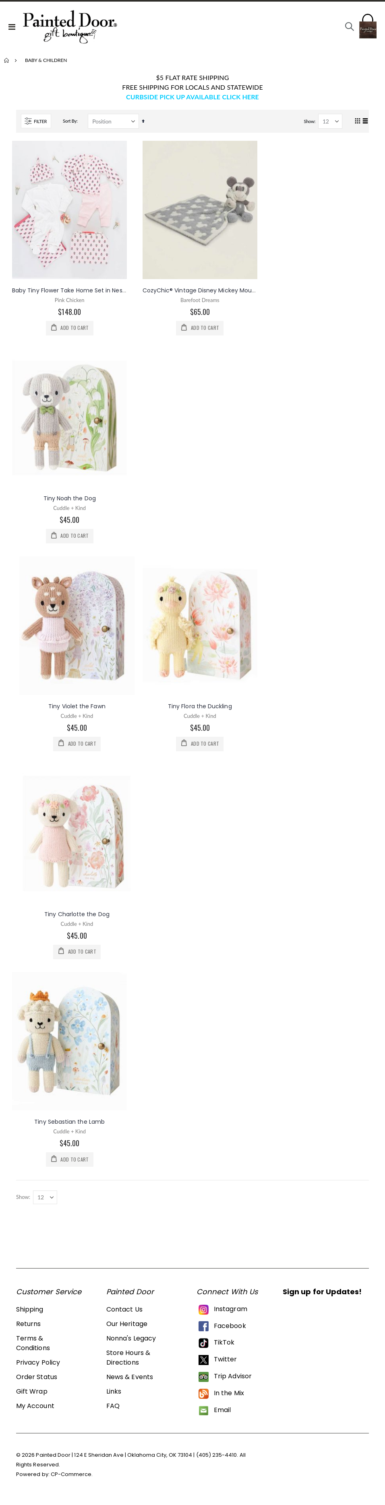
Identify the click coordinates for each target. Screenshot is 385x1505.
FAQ (113, 1410)
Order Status (36, 1381)
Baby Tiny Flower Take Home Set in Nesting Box (78, 290)
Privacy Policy (38, 1367)
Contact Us (124, 1314)
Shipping (29, 1314)
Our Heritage (126, 1328)
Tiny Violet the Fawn (76, 708)
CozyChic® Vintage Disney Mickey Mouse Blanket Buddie (222, 290)
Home (7, 60)
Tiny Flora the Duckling (200, 708)
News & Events (129, 1381)
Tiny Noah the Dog (69, 499)
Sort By (70, 120)
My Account (35, 1410)
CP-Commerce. (72, 1479)
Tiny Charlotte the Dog (77, 917)
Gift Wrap (32, 1396)
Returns (28, 1328)
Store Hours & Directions (128, 1362)
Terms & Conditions (33, 1347)
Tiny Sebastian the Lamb (69, 1126)
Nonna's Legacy (131, 1343)
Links (113, 1396)
